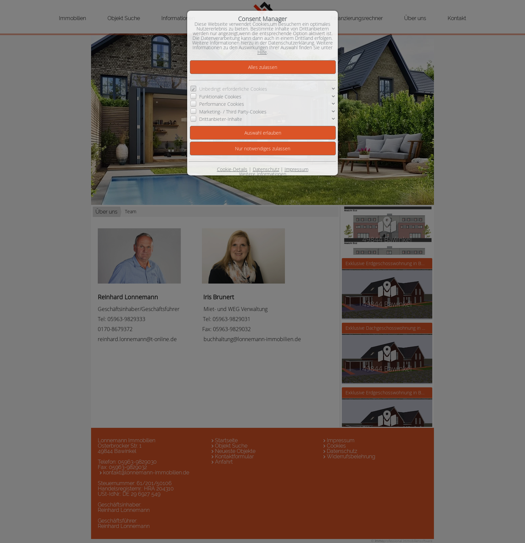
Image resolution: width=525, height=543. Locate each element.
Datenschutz (266, 169)
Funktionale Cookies (220, 96)
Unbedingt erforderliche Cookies (233, 89)
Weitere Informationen (262, 174)
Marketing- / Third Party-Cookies (233, 111)
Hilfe (262, 52)
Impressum (296, 169)
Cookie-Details (232, 169)
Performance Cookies (221, 104)
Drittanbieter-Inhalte (220, 119)
